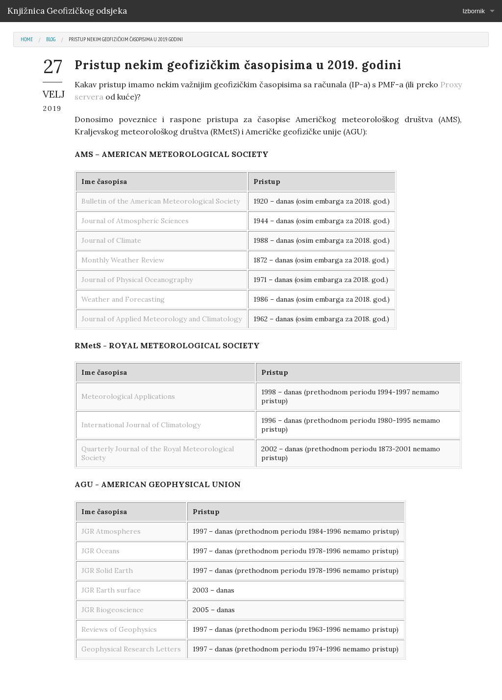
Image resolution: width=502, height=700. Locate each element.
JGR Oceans (100, 550)
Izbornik (473, 11)
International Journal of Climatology (141, 424)
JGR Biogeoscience (112, 609)
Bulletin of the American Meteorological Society (160, 201)
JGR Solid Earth (107, 570)
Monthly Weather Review (122, 260)
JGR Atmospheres (111, 531)
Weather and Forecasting (123, 299)
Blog (50, 39)
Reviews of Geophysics (119, 629)
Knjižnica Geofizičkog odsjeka (67, 10)
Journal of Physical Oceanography (137, 279)
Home (27, 39)
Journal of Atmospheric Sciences (135, 220)
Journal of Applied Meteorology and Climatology (161, 318)
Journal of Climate (111, 240)
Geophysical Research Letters (131, 649)
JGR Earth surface (111, 590)
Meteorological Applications (128, 396)
